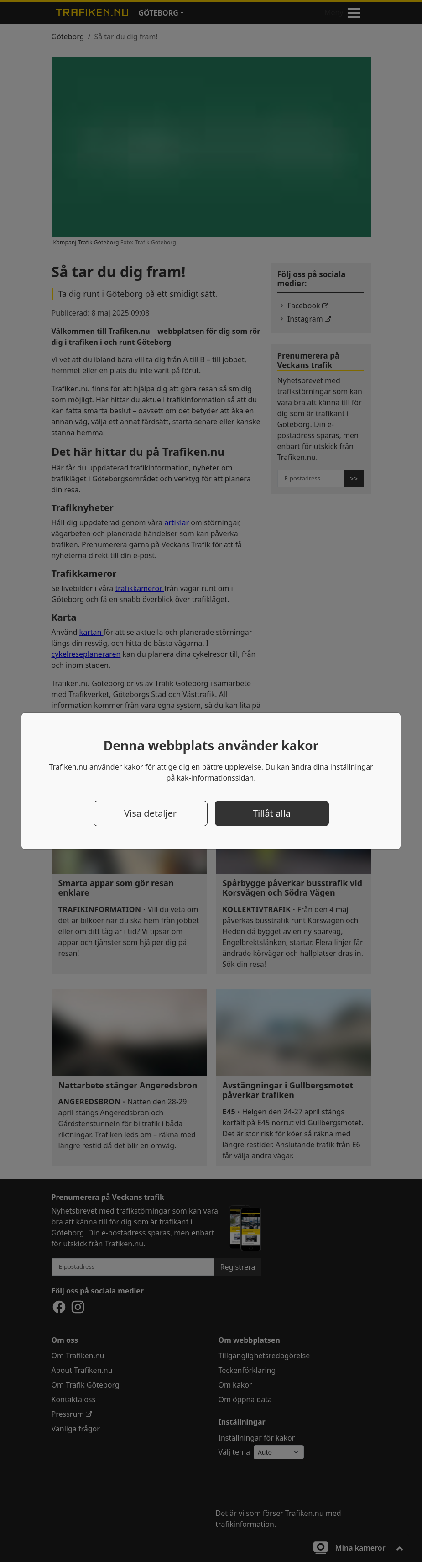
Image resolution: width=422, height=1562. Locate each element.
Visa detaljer (150, 813)
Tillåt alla (272, 813)
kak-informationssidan (215, 778)
